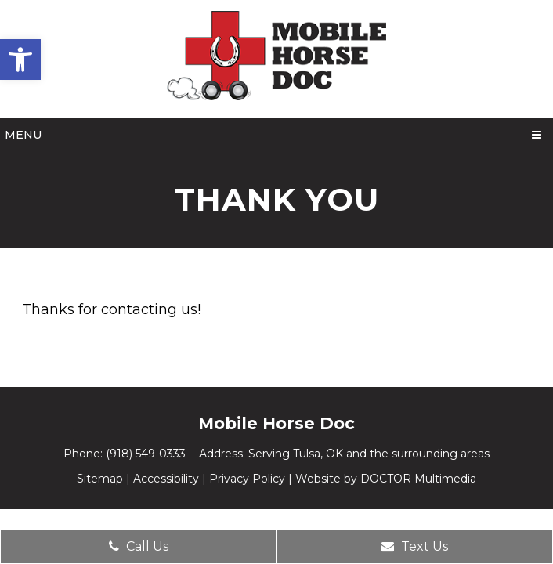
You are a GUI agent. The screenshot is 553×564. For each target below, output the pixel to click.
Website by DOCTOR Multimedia (385, 479)
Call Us (138, 546)
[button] (20, 59)
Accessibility (166, 479)
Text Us (414, 546)
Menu (23, 135)
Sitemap (100, 479)
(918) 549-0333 (147, 453)
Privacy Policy (247, 479)
